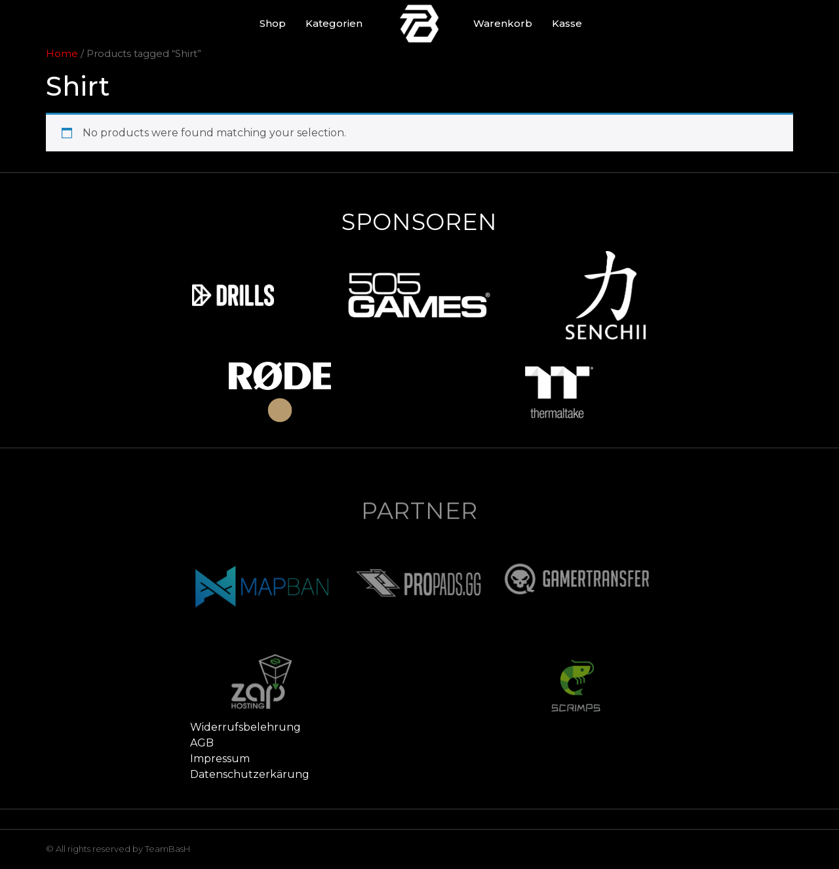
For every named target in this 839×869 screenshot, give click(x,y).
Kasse (567, 23)
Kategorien (333, 23)
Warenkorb (502, 23)
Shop (273, 23)
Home (62, 54)
